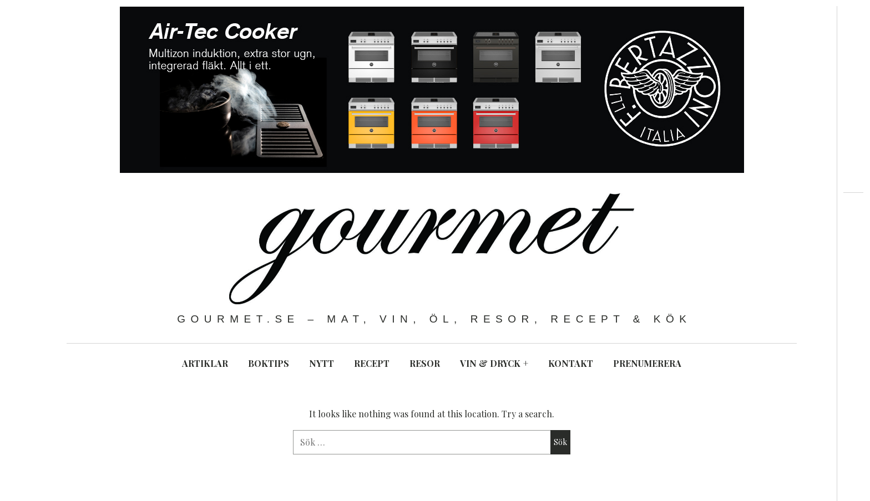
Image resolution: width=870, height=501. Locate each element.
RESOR (424, 363)
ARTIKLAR (205, 363)
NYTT (321, 363)
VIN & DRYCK (494, 363)
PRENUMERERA (647, 363)
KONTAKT (570, 363)
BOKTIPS (268, 363)
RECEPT (372, 363)
